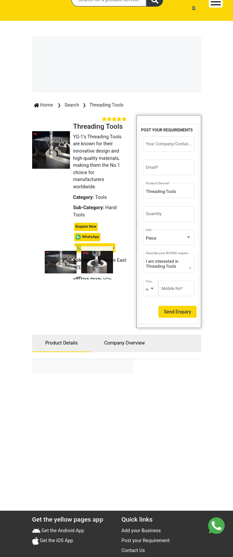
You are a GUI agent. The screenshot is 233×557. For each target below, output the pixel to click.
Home (44, 105)
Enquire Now (86, 226)
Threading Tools (106, 105)
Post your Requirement (146, 540)
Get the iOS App (56, 540)
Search (71, 105)
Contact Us (133, 550)
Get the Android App (62, 531)
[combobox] (169, 238)
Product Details (61, 343)
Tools (101, 197)
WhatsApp (90, 237)
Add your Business (141, 531)
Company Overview (124, 343)
